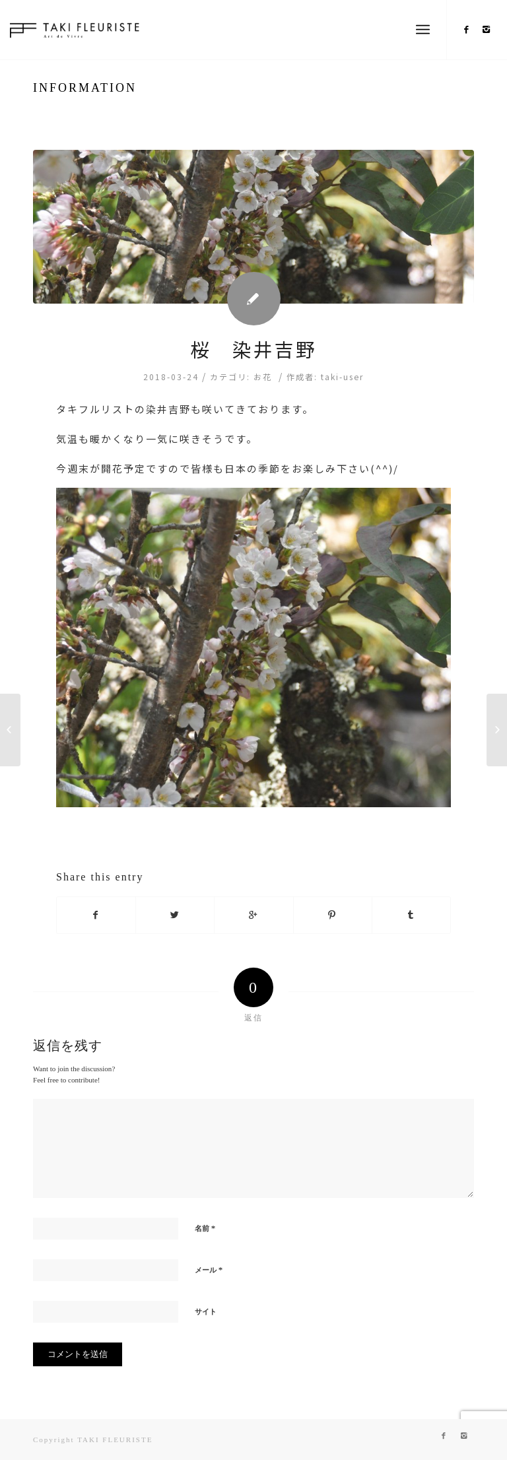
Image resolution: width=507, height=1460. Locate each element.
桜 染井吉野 (253, 348)
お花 (263, 376)
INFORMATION (85, 87)
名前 (205, 1228)
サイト (206, 1311)
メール (208, 1270)
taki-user (342, 376)
